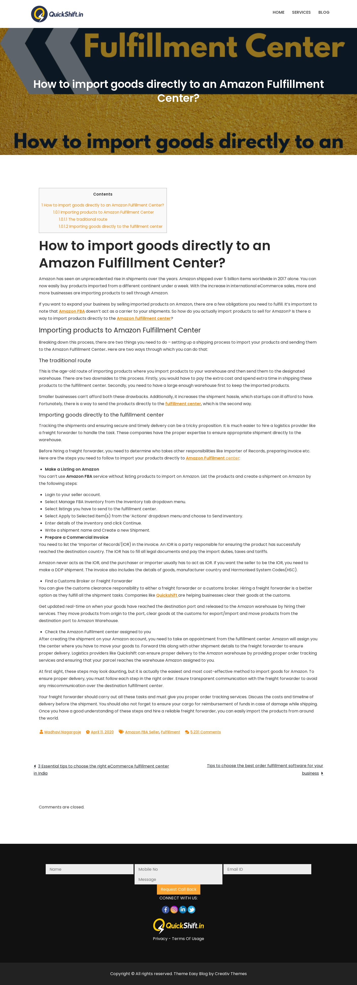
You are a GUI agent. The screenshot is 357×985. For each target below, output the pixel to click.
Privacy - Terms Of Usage (178, 939)
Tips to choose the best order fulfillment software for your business (265, 769)
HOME (278, 12)
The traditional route (83, 219)
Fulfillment (170, 732)
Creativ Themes (231, 974)
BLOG (324, 12)
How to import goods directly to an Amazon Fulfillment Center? (103, 205)
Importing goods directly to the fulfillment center (111, 226)
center (212, 458)
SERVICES (301, 12)
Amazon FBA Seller (142, 732)
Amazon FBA (72, 311)
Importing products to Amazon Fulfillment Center (103, 212)
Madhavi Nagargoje (62, 732)
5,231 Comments (205, 732)
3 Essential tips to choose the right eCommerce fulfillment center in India (101, 769)
